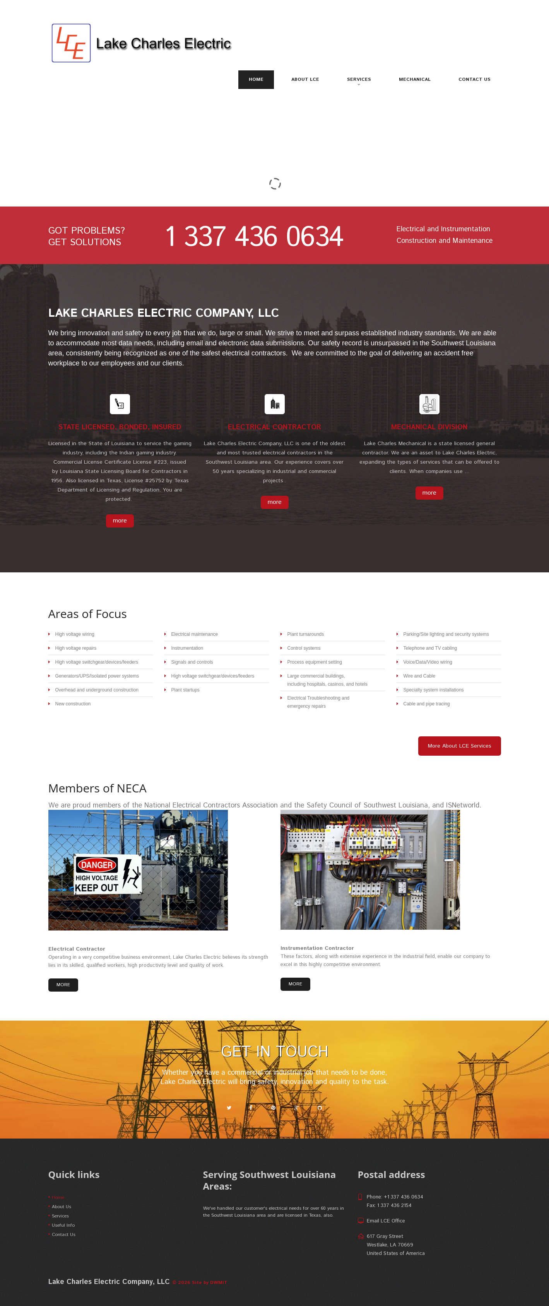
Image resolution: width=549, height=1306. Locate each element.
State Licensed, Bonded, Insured (119, 427)
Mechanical (415, 79)
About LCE (305, 79)
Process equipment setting (314, 662)
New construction (73, 704)
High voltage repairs (76, 648)
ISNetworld (462, 806)
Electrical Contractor (76, 949)
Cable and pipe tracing (427, 704)
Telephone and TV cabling (430, 648)
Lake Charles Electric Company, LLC (163, 313)
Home (256, 79)
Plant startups (185, 690)
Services (359, 80)
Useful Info (63, 1225)
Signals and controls (192, 662)
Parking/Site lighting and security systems (446, 634)
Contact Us (474, 79)
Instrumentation (187, 648)
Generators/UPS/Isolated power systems (97, 676)
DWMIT (218, 1282)
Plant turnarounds (305, 634)
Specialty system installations (434, 690)
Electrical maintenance (194, 634)
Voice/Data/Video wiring (428, 662)
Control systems (304, 648)
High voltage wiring (74, 634)
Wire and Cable (420, 676)
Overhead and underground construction (97, 690)
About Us (61, 1207)
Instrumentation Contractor (317, 948)
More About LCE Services (459, 746)
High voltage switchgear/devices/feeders (97, 662)
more (120, 520)
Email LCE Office (386, 1221)
